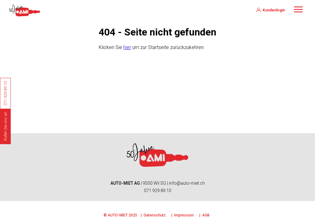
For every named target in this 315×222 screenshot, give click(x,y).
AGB (205, 215)
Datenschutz (155, 215)
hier (127, 47)
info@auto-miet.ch (187, 183)
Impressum (184, 215)
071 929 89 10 (157, 190)
